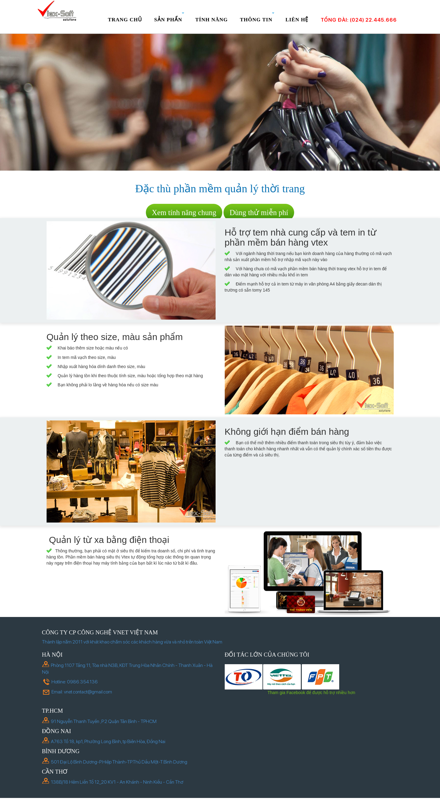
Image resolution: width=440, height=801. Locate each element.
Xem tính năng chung (184, 212)
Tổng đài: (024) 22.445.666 (359, 20)
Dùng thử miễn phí (259, 212)
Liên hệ (296, 20)
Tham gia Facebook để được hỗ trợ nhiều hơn (311, 692)
